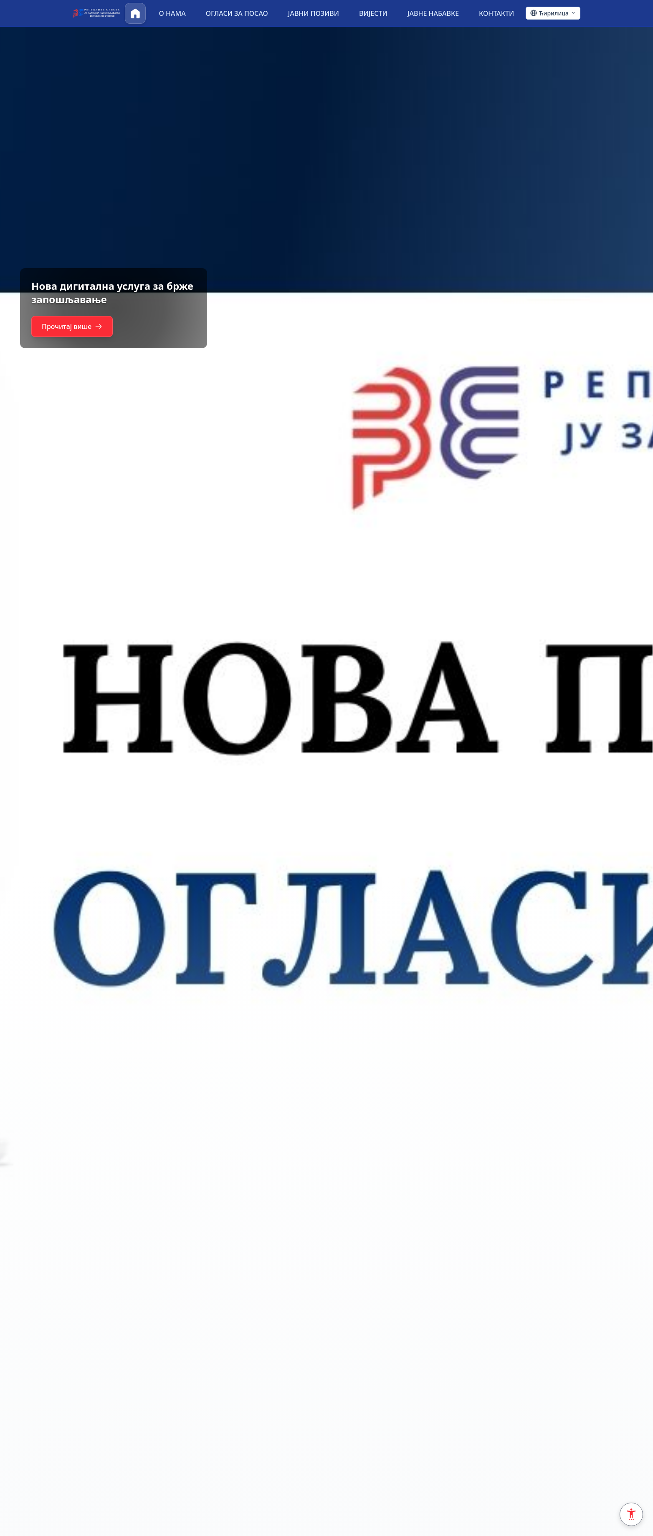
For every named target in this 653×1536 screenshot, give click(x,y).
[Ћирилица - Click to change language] (553, 13)
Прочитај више (74, 326)
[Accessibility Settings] (631, 1514)
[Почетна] (135, 13)
